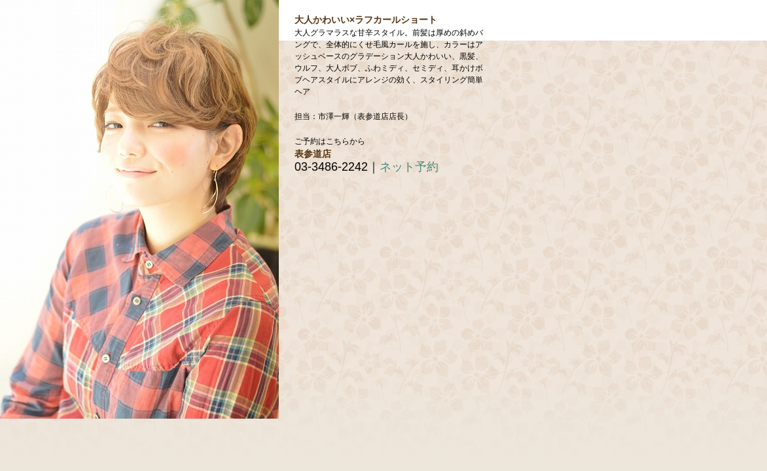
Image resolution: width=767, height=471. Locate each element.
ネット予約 (409, 166)
